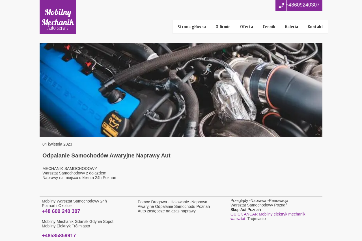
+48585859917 (59, 235)
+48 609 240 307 (61, 211)
